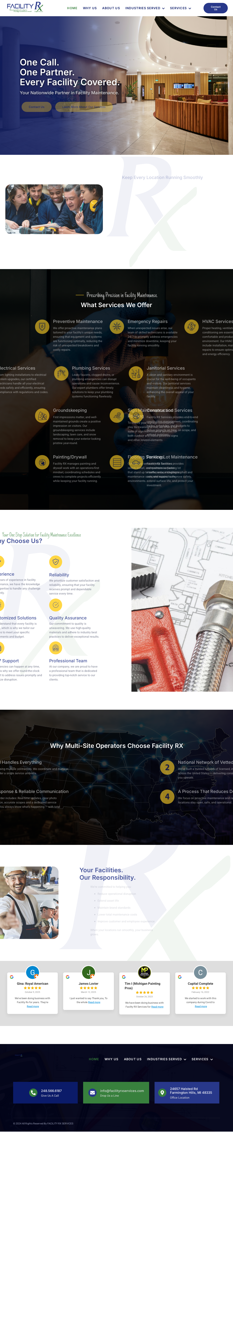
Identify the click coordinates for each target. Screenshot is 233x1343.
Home (72, 8)
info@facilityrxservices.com (122, 1091)
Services (180, 8)
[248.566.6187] (33, 1093)
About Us (111, 8)
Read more (33, 1006)
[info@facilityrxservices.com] (92, 1093)
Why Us (90, 8)
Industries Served (145, 8)
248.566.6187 (51, 1091)
